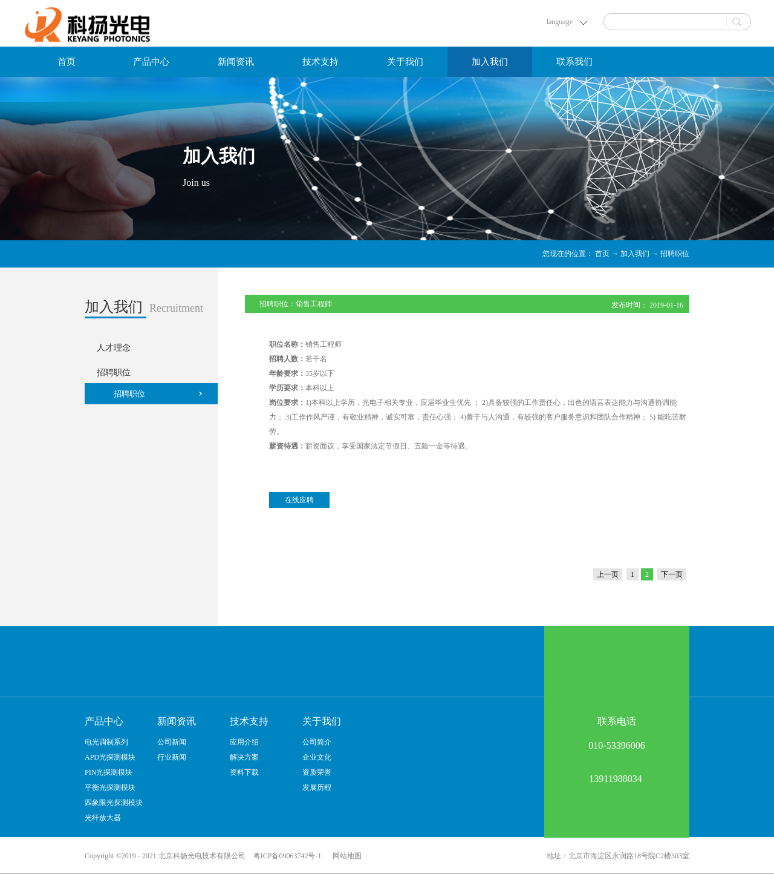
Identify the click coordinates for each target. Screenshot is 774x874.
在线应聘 (299, 500)
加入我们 (634, 253)
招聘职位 (674, 253)
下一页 (672, 574)
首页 (66, 62)
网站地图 (345, 856)
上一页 (608, 574)
